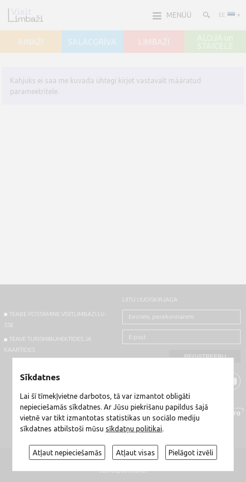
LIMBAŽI (153, 42)
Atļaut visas (135, 453)
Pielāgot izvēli (191, 453)
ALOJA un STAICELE (215, 42)
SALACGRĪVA (92, 42)
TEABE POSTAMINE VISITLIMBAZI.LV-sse (55, 319)
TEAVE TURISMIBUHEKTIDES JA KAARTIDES (48, 344)
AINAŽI (30, 42)
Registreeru (205, 356)
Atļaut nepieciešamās (67, 453)
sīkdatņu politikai (134, 429)
